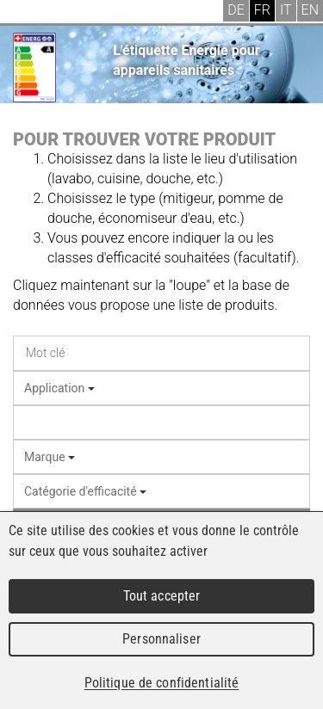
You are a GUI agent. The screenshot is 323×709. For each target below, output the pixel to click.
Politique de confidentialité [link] (161, 683)
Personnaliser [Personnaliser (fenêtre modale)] (161, 639)
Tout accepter (162, 596)
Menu (26, 13)
